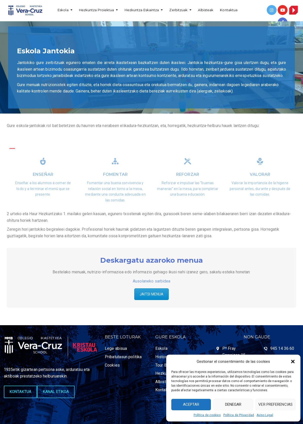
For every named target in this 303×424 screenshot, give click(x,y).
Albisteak (205, 10)
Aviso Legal (265, 415)
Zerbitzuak (178, 10)
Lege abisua (116, 348)
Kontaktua (229, 10)
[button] (292, 361)
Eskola (63, 10)
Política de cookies (207, 415)
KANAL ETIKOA (56, 391)
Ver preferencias (275, 404)
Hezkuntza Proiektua (96, 10)
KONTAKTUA (20, 391)
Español (64, 23)
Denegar (233, 404)
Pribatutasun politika (123, 356)
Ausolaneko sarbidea (152, 281)
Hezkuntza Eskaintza (142, 10)
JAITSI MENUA (151, 294)
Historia (162, 356)
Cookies (112, 365)
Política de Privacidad (238, 415)
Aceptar (191, 404)
